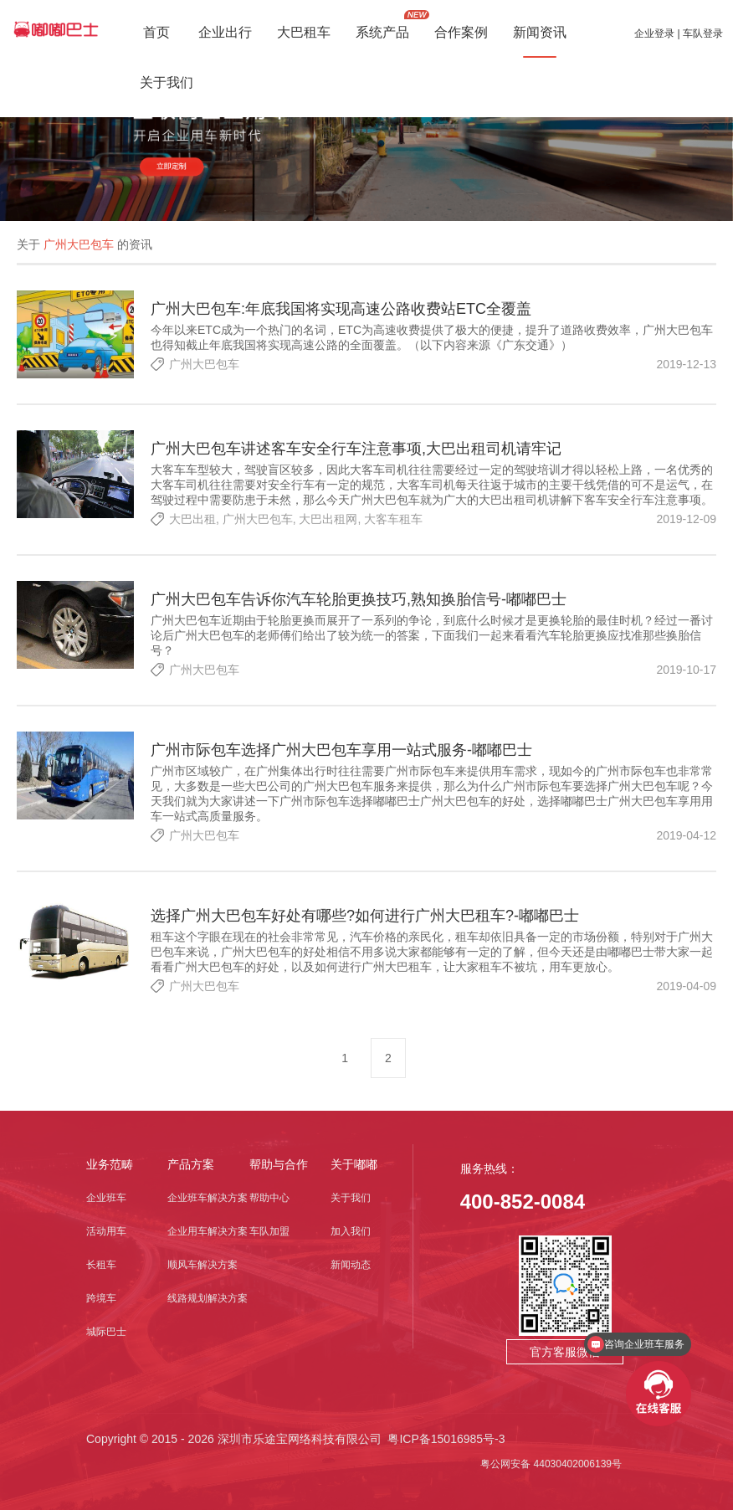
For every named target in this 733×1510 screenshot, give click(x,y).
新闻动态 (351, 1265)
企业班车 (106, 1198)
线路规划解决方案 (207, 1298)
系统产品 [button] (382, 34)
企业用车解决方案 (207, 1231)
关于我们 (351, 1198)
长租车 (101, 1265)
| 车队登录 (698, 33)
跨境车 (101, 1298)
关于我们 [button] (166, 84)
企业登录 (654, 33)
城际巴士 (106, 1332)
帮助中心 (269, 1198)
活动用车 (106, 1231)
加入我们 (351, 1231)
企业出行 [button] (225, 34)
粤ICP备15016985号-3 (446, 1439)
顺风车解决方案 (202, 1265)
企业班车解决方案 (207, 1198)
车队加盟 (269, 1231)
